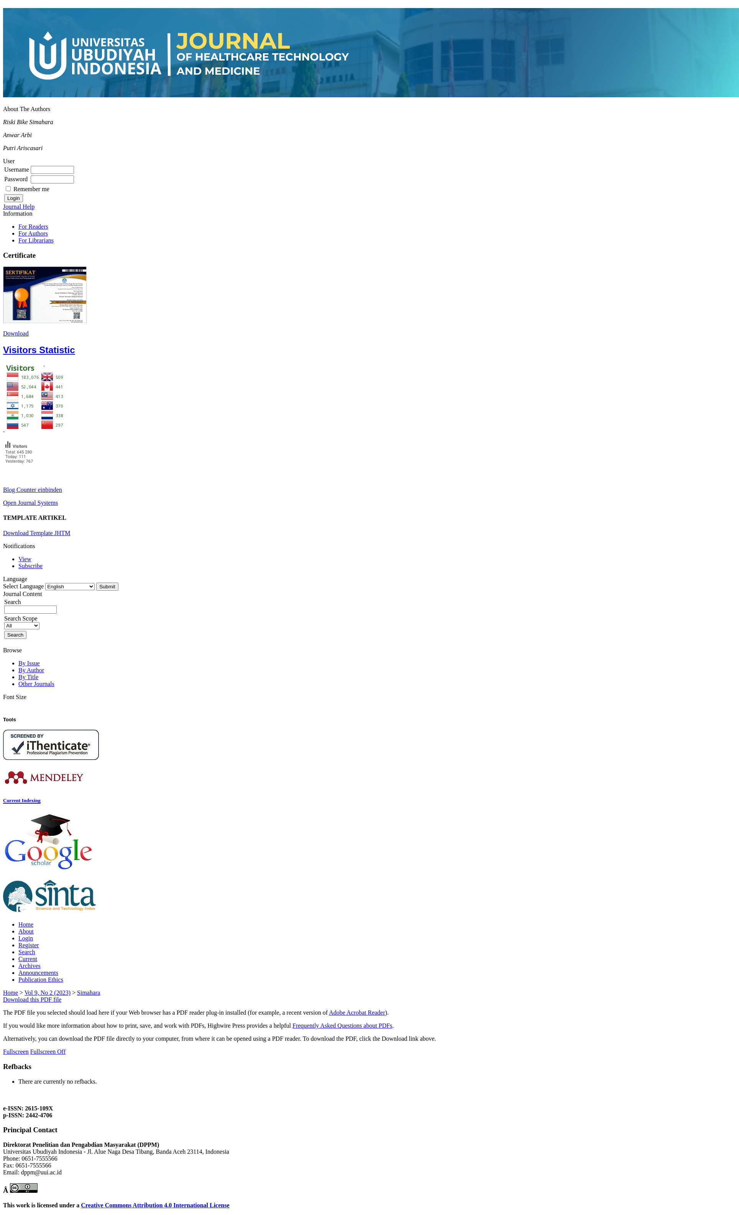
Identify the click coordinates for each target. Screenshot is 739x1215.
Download (16, 333)
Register (28, 945)
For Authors (33, 233)
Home (25, 924)
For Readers (33, 226)
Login (25, 938)
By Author (31, 670)
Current (27, 959)
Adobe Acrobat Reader (357, 1012)
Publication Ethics (40, 979)
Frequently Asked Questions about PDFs (342, 1025)
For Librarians (36, 240)
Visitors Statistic (39, 350)
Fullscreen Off (48, 1051)
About (26, 931)
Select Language (23, 586)
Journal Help (18, 206)
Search (26, 952)
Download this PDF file (32, 999)
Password (16, 179)
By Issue (29, 663)
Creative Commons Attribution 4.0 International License (155, 1205)
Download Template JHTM (36, 533)
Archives (29, 966)
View (24, 559)
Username (16, 169)
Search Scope (21, 622)
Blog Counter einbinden (32, 489)
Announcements (38, 972)
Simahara (88, 992)
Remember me (31, 189)
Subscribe (30, 566)
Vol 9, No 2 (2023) (48, 992)
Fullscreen (16, 1051)
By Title (28, 677)
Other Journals (36, 684)
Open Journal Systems (30, 502)
